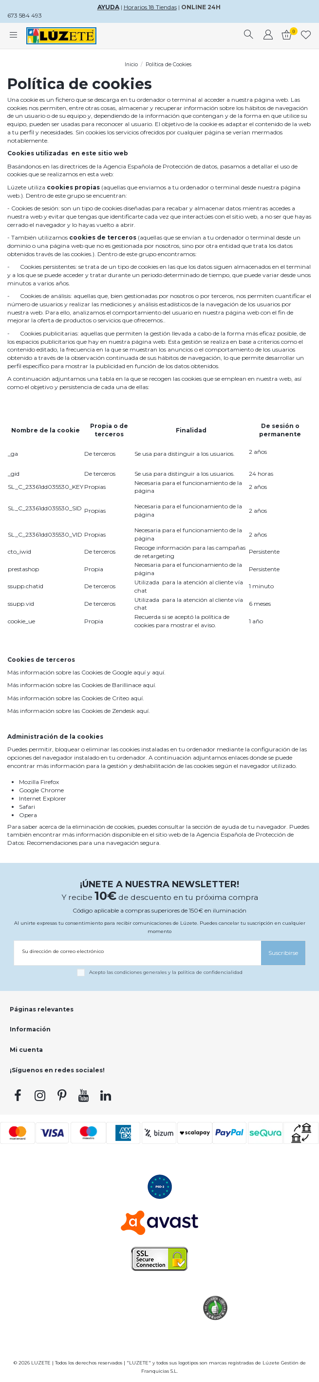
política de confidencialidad (210, 971)
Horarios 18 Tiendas (150, 7)
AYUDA (108, 7)
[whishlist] (306, 36)
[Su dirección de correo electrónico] (137, 951)
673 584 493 (24, 15)
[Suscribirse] (283, 953)
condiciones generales (140, 971)
